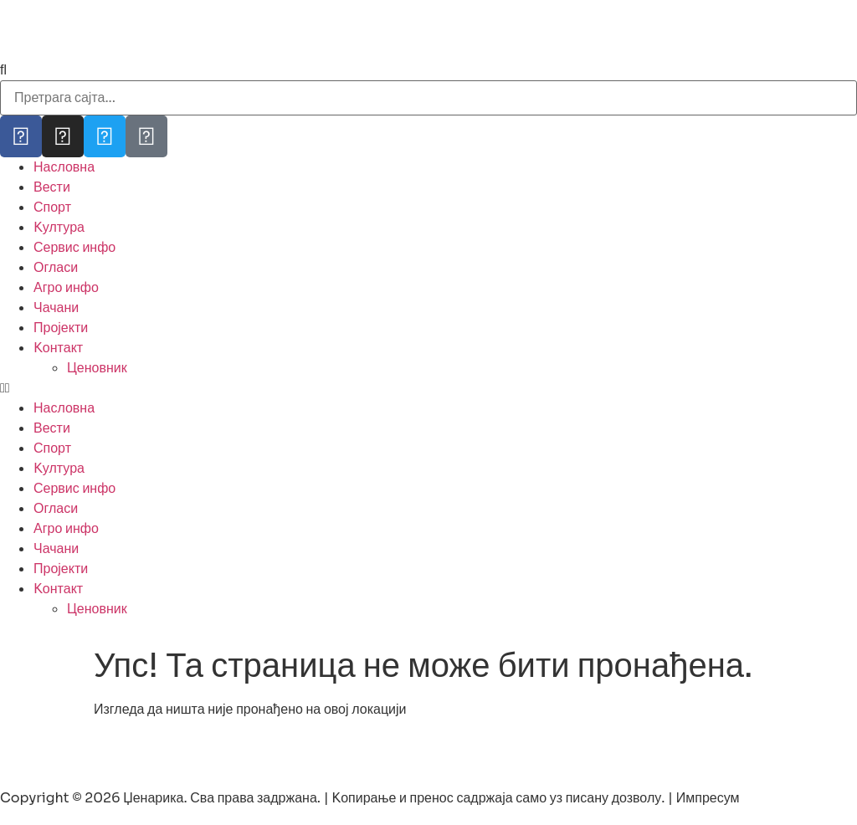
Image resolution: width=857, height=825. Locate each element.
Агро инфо (66, 287)
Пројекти (60, 327)
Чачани (56, 307)
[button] (428, 388)
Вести (51, 187)
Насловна (64, 167)
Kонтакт (58, 347)
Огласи (55, 267)
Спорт (52, 207)
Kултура (59, 227)
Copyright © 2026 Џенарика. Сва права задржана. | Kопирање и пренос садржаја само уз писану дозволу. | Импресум (370, 798)
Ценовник (97, 368)
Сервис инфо (74, 247)
